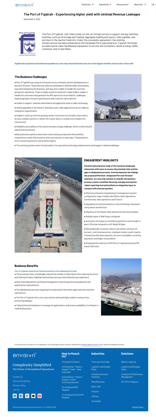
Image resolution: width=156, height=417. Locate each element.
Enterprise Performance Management (132, 375)
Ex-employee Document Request (73, 396)
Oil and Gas (96, 401)
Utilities (95, 396)
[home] (24, 5)
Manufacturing (97, 381)
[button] (88, 4)
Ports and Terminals (100, 361)
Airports (95, 391)
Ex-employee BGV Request (70, 388)
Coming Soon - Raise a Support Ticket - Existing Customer (72, 379)
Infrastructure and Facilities (99, 375)
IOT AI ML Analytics (129, 381)
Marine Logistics (128, 361)
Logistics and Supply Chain (100, 368)
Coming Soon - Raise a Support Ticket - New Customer (72, 369)
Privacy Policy (137, 407)
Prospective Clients (71, 361)
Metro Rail (95, 386)
